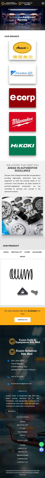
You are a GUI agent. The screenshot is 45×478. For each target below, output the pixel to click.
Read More (11, 411)
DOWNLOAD (22, 458)
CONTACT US (22, 462)
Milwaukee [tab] (36, 252)
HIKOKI (22, 435)
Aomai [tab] (7, 252)
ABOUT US (22, 448)
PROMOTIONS (22, 455)
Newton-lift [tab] (17, 252)
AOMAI (22, 421)
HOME (22, 445)
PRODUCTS (22, 452)
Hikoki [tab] (22, 257)
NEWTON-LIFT (22, 425)
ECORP (22, 428)
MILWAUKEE (22, 432)
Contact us (22, 320)
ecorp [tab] (27, 252)
